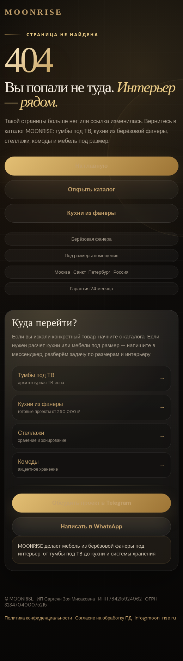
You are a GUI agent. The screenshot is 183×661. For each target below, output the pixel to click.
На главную (91, 166)
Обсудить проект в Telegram (91, 503)
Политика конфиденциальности (38, 618)
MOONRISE (34, 12)
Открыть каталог (91, 189)
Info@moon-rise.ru (155, 618)
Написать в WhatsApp (91, 526)
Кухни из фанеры (91, 213)
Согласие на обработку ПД (103, 618)
